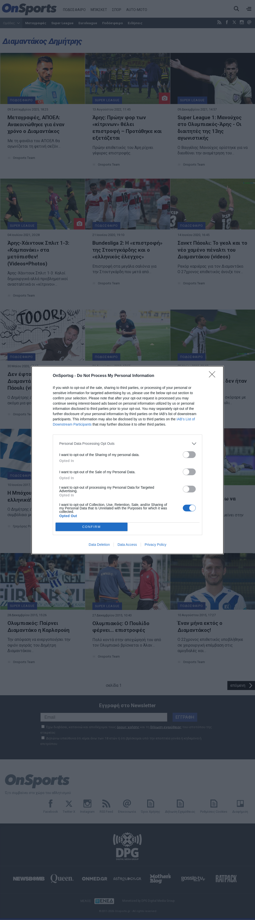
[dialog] (127, 460)
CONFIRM (91, 527)
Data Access (127, 545)
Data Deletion (99, 545)
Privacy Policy (155, 545)
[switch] (189, 454)
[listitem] (127, 443)
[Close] (213, 376)
